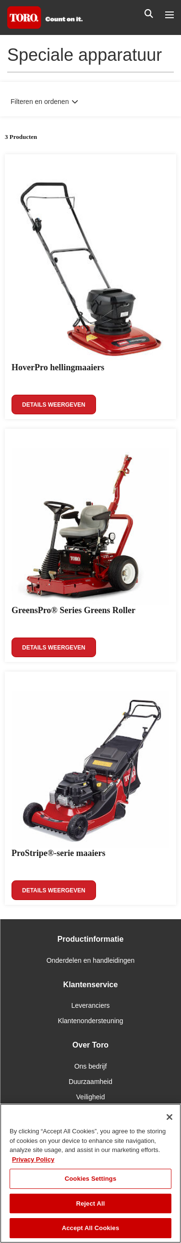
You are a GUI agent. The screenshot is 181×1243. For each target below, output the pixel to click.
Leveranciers (90, 1005)
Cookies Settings (91, 1178)
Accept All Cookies (91, 1228)
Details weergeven (53, 404)
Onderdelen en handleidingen (91, 960)
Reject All (90, 1203)
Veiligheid (90, 1097)
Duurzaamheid (90, 1081)
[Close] (169, 1117)
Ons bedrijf (90, 1066)
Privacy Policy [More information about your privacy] (33, 1159)
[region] (90, 1173)
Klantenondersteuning (90, 1021)
